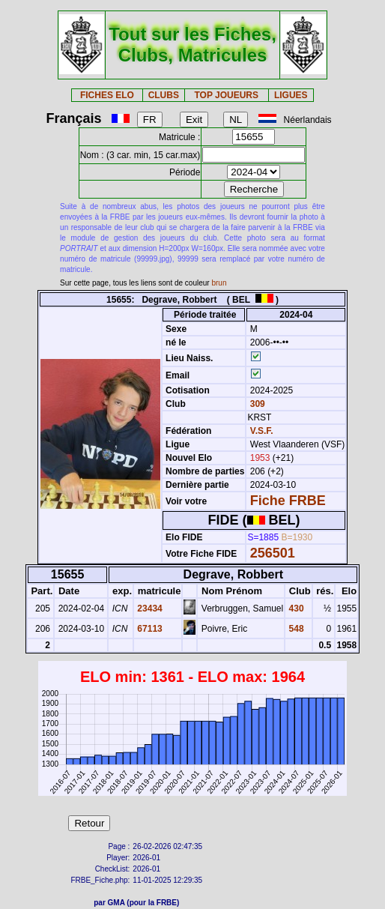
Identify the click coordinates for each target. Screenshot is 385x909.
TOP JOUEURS (226, 95)
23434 (149, 608)
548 (294, 628)
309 (255, 404)
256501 (272, 553)
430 (294, 608)
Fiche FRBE (288, 500)
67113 (149, 628)
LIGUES (291, 95)
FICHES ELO (107, 95)
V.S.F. (261, 431)
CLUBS (163, 95)
